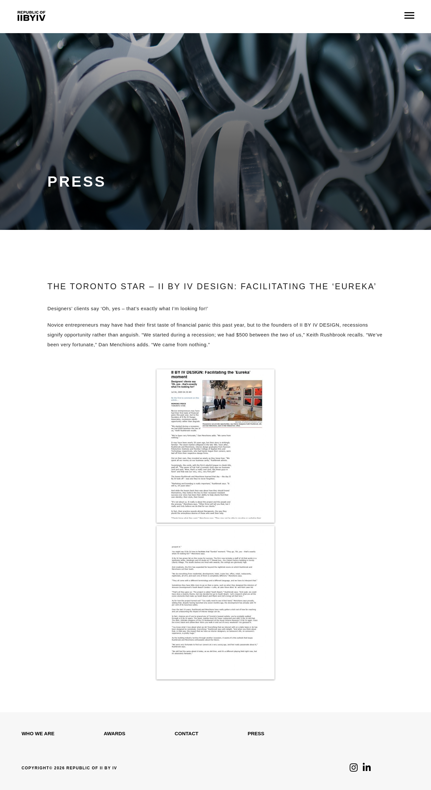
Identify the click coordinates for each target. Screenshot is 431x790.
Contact (186, 733)
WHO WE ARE (38, 733)
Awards (114, 733)
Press (256, 733)
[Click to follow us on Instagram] (354, 769)
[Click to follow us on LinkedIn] (367, 769)
